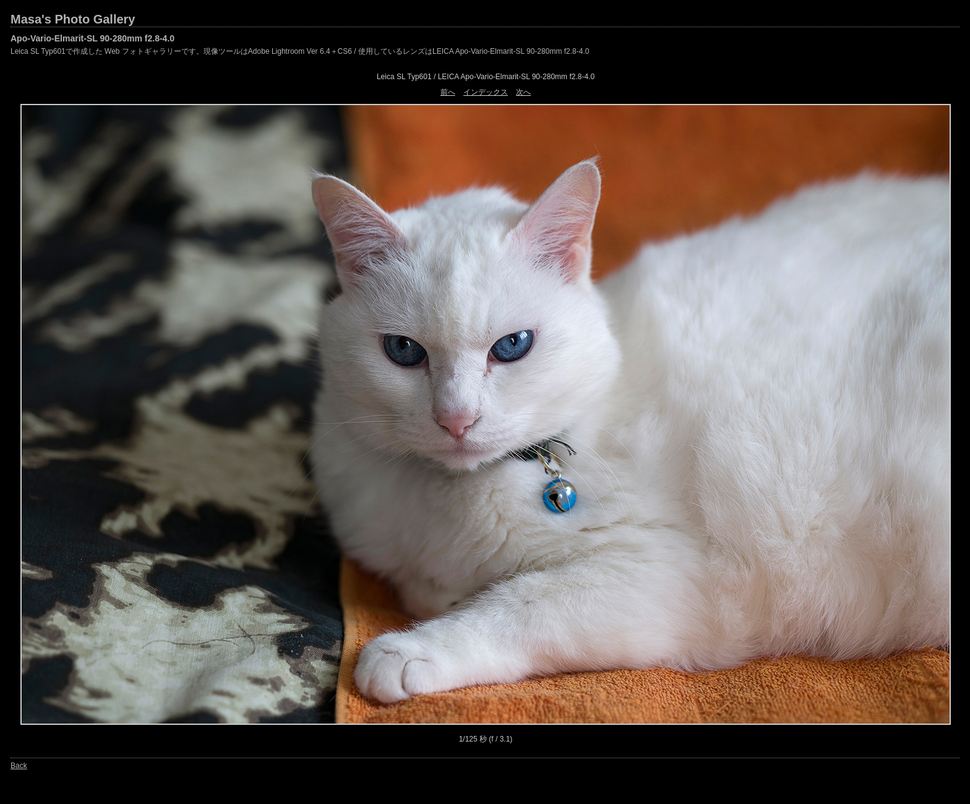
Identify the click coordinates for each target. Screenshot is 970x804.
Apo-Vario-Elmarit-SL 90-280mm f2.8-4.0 (92, 38)
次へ (523, 92)
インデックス (485, 92)
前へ (447, 92)
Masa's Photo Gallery (73, 19)
